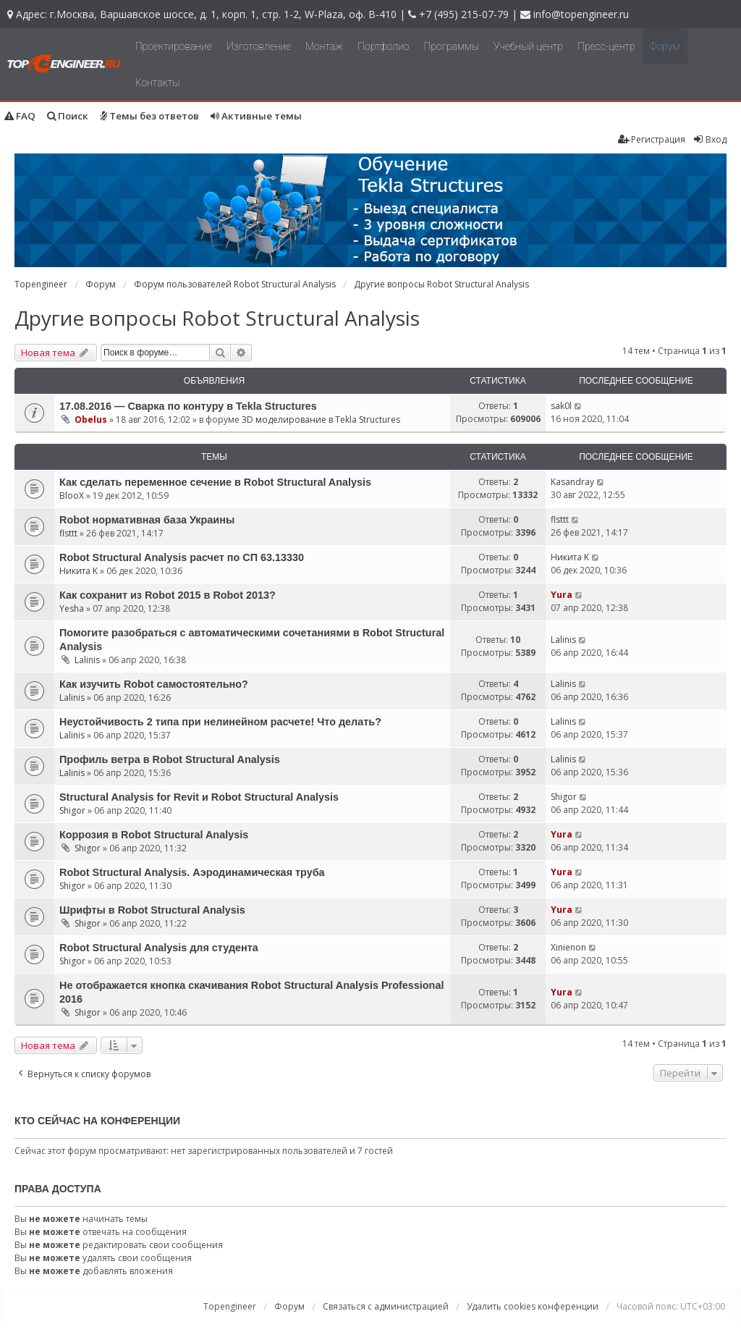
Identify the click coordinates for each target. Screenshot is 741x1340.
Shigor (72, 810)
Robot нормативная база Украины (146, 520)
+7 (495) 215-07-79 (464, 14)
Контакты (157, 82)
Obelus (91, 419)
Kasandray (572, 482)
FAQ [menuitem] (19, 115)
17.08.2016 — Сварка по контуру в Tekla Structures (188, 406)
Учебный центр (528, 46)
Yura (561, 595)
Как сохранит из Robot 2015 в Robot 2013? (167, 595)
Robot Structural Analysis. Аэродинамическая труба (192, 872)
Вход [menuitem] (710, 139)
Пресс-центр (606, 46)
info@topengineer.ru (581, 14)
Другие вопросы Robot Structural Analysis (217, 318)
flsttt (68, 533)
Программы (452, 46)
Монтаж (324, 46)
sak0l (561, 406)
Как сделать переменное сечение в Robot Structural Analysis (215, 482)
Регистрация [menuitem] (651, 139)
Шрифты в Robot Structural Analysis (152, 910)
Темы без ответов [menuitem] (149, 115)
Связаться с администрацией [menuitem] (386, 1306)
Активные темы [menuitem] (256, 115)
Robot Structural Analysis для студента (158, 947)
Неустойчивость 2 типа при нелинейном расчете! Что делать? (220, 722)
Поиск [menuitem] (67, 115)
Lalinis (87, 660)
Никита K (78, 571)
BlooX (71, 495)
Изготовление (258, 46)
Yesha (71, 608)
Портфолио (383, 46)
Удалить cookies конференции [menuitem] (532, 1306)
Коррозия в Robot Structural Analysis (153, 834)
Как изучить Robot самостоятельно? (153, 684)
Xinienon (568, 947)
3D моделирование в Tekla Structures (321, 419)
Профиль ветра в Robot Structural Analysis (169, 759)
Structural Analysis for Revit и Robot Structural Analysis (199, 797)
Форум (665, 46)
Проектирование (173, 46)
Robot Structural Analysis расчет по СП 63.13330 (181, 557)
